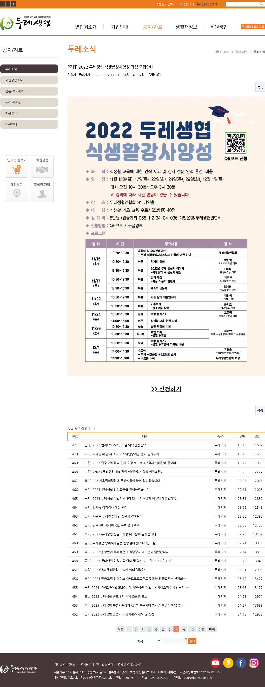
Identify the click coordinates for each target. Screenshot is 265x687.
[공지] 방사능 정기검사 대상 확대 (105, 507)
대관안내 (11, 124)
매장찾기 (185, 4)
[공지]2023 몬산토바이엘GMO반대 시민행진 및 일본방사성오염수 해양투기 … (135, 587)
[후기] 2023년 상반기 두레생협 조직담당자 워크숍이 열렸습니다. (126, 552)
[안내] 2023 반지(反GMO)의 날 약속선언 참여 (114, 445)
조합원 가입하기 (165, 4)
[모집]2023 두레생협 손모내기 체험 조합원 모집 (115, 596)
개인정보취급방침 (64, 664)
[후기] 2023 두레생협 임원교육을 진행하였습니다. (116, 489)
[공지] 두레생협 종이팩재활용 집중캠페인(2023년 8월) (120, 543)
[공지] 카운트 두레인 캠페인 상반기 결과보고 (113, 516)
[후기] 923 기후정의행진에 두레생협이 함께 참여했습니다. (122, 480)
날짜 (242, 436)
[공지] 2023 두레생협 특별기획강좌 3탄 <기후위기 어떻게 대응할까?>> (130, 498)
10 (192, 629)
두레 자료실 (13, 102)
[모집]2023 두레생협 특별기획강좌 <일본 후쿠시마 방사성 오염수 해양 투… (133, 605)
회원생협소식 (14, 80)
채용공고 (11, 113)
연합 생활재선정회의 (130, 664)
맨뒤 (212, 629)
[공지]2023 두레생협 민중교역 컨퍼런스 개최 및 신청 (118, 614)
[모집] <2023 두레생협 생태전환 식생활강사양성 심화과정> (122, 472)
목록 (260, 87)
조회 (257, 436)
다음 (201, 629)
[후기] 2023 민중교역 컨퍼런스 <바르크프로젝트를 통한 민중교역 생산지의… (134, 578)
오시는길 (85, 664)
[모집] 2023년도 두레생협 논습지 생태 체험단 (114, 569)
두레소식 (11, 69)
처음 (120, 629)
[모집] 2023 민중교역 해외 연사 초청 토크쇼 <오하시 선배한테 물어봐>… (132, 463)
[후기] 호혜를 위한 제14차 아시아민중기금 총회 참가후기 (121, 454)
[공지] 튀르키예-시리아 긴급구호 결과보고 (111, 525)
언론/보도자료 (14, 91)
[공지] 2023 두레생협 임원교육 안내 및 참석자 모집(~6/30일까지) (127, 561)
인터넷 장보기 (209, 4)
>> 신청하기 (166, 389)
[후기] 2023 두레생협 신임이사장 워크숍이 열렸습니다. (120, 534)
